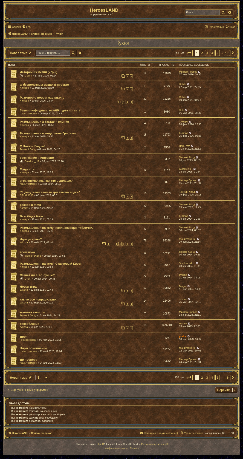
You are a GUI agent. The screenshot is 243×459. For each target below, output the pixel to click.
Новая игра (28, 286)
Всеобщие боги (31, 216)
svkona (24, 242)
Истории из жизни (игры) (38, 72)
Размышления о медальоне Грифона (48, 133)
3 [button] (207, 53)
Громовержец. (28, 339)
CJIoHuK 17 (186, 168)
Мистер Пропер (188, 71)
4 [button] (212, 53)
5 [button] (217, 53)
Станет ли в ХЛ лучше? (37, 275)
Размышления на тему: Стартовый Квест (50, 263)
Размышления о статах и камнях (44, 122)
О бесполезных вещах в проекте (44, 84)
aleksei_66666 (33, 255)
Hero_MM (184, 145)
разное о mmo (30, 205)
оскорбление (29, 324)
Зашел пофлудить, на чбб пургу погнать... (51, 110)
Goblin (28, 75)
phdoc (183, 336)
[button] (189, 53)
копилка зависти (32, 312)
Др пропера (28, 359)
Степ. (28, 278)
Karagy (24, 208)
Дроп (23, 336)
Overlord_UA (32, 161)
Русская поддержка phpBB (155, 444)
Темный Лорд (28, 149)
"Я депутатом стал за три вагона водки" (50, 192)
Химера (24, 87)
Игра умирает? (31, 239)
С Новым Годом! (32, 146)
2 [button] (202, 53)
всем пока (27, 252)
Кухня (122, 42)
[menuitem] (26, 27)
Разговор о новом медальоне (42, 97)
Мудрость (27, 169)
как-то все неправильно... (39, 299)
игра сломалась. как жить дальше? (46, 180)
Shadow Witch (187, 263)
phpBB (100, 444)
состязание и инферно (37, 157)
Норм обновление (33, 348)
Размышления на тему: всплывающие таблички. (56, 228)
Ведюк (183, 286)
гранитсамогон (28, 113)
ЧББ (181, 110)
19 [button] (227, 53)
